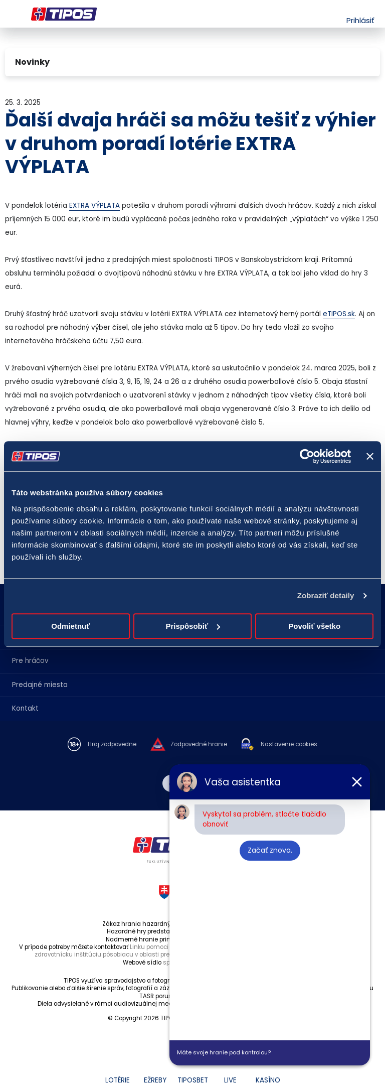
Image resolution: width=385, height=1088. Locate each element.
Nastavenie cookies (289, 744)
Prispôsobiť (192, 626)
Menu (11, 14)
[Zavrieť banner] (369, 456)
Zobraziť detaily (325, 595)
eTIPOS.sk (339, 314)
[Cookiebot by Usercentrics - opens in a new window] (307, 456)
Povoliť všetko (314, 626)
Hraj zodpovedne (112, 744)
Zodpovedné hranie (198, 744)
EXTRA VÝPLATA (94, 205)
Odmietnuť (70, 626)
